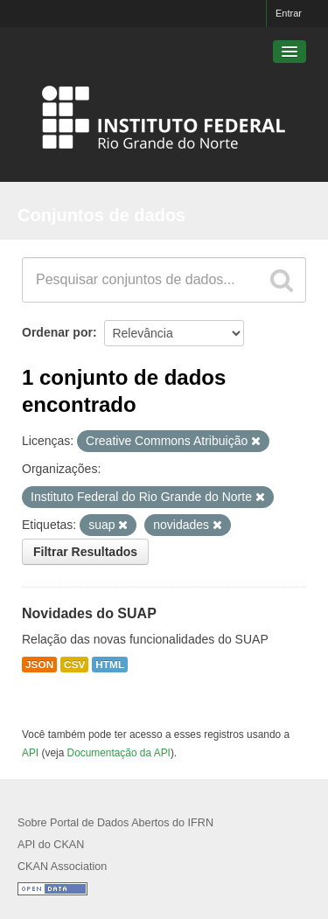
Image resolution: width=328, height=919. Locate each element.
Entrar (289, 13)
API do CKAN (50, 845)
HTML (109, 664)
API (30, 753)
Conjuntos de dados (101, 215)
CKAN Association (62, 866)
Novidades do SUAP (89, 613)
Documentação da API (119, 753)
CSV (74, 664)
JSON (39, 664)
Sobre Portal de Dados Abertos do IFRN (115, 823)
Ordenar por (57, 332)
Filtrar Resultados (85, 552)
